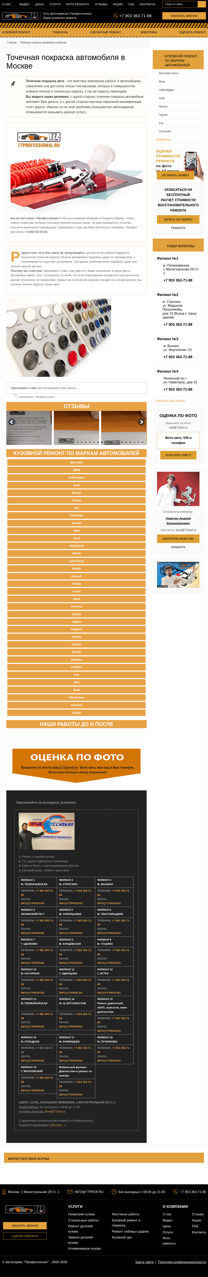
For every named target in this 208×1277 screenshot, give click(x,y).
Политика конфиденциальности (182, 1262)
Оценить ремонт (192, 32)
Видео (24, 4)
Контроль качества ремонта (178, 540)
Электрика (148, 32)
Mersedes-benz (169, 73)
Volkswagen (166, 89)
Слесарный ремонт (105, 32)
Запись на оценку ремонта (178, 221)
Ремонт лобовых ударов (130, 1231)
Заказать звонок (184, 15)
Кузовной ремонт (16, 32)
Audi (162, 98)
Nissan (163, 106)
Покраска (60, 32)
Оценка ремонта (25, 1236)
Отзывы (101, 4)
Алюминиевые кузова (84, 1248)
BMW (162, 81)
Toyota (163, 114)
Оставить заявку (175, 175)
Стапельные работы (83, 1220)
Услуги (54, 4)
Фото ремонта (77, 4)
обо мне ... (58, 1125)
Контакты (147, 4)
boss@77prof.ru (55, 1111)
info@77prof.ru (178, 427)
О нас (6, 4)
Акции (118, 4)
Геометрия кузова (81, 1214)
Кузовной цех (122, 1237)
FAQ (131, 4)
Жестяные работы (125, 1214)
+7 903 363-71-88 (135, 16)
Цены (39, 4)
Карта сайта (144, 1262)
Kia (161, 123)
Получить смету (178, 455)
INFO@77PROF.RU (32, 903)
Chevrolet (165, 131)
